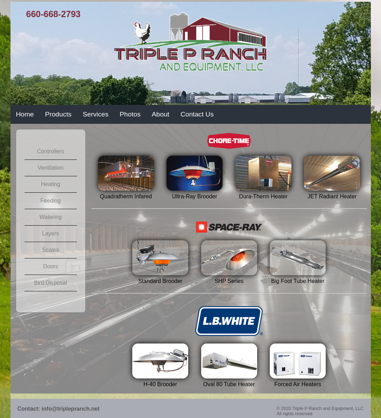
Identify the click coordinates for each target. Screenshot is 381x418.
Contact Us (197, 114)
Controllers (50, 151)
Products (58, 114)
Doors (50, 266)
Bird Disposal (50, 283)
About (160, 114)
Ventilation (51, 168)
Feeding (51, 201)
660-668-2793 (53, 14)
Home (25, 114)
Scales (50, 250)
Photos (130, 114)
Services (95, 114)
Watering (51, 217)
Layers (50, 233)
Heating (50, 184)
